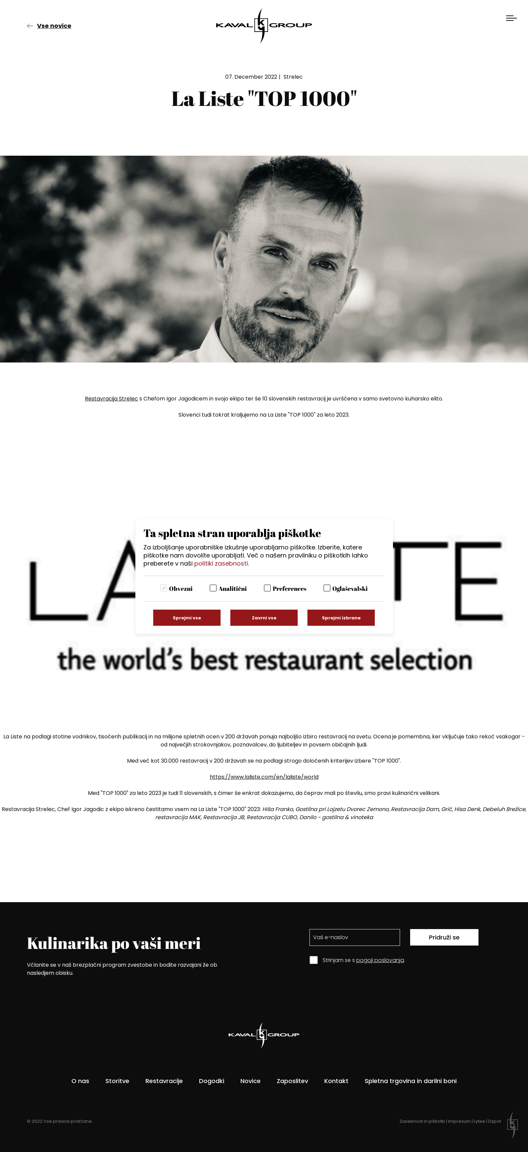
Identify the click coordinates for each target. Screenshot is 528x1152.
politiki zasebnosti (221, 563)
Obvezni (181, 588)
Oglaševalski (350, 588)
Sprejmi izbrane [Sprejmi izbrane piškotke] (341, 618)
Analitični (233, 588)
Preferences (289, 588)
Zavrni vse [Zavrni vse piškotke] (264, 618)
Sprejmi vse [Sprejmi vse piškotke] (187, 618)
